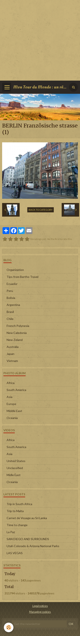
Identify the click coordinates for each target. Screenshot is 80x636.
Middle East (14, 411)
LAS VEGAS (15, 553)
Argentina (13, 305)
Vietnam (12, 361)
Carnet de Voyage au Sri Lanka (27, 518)
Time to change (17, 525)
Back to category (40, 209)
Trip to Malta (15, 511)
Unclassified (15, 468)
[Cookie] (8, 627)
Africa (11, 383)
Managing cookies (40, 612)
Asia (9, 397)
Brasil (10, 312)
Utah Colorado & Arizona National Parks (33, 546)
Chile (10, 319)
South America (16, 390)
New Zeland (15, 340)
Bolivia (11, 298)
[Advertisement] (40, 40)
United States (16, 461)
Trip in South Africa (19, 504)
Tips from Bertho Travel (22, 277)
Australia (13, 347)
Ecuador (12, 284)
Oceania (12, 418)
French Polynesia (18, 326)
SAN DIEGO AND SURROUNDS (28, 539)
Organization (15, 270)
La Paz (11, 532)
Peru (10, 291)
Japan (10, 354)
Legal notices (40, 606)
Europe (11, 404)
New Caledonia (17, 333)
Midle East (13, 475)
